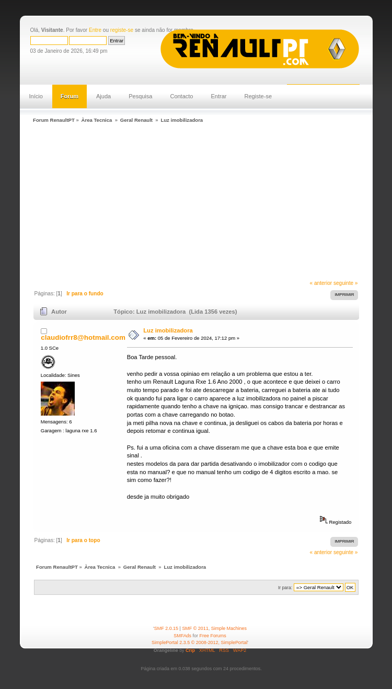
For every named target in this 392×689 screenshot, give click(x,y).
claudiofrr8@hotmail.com (83, 337)
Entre (95, 30)
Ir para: (285, 587)
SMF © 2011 (195, 628)
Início (36, 96)
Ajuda (103, 96)
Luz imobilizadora (167, 330)
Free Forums (213, 635)
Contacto (181, 96)
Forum (69, 96)
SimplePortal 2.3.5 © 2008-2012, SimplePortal (199, 642)
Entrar (218, 96)
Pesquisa (140, 96)
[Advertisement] (210, 203)
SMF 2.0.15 (166, 628)
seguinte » (345, 283)
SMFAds (182, 635)
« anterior (321, 283)
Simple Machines (229, 628)
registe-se (121, 30)
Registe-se (258, 96)
